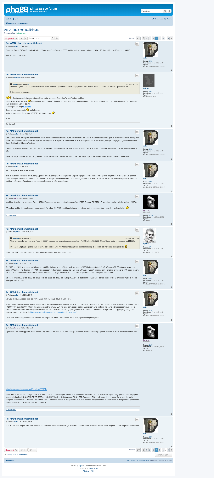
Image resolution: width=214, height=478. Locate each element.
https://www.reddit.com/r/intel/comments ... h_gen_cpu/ (53, 312)
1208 (150, 61)
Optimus (146, 244)
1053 (150, 91)
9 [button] (168, 38)
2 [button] (149, 38)
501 (150, 247)
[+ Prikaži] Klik (11, 215)
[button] (138, 38)
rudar (145, 58)
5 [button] (159, 38)
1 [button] (146, 38)
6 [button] (163, 38)
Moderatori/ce (21, 33)
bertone (146, 210)
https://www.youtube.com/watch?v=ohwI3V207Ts (26, 389)
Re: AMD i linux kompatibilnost (24, 43)
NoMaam (146, 88)
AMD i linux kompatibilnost (21, 29)
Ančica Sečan (93, 468)
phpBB (81, 466)
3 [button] (153, 38)
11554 (151, 215)
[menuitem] (15, 19)
